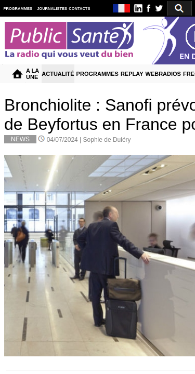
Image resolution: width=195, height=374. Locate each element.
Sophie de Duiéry (107, 139)
